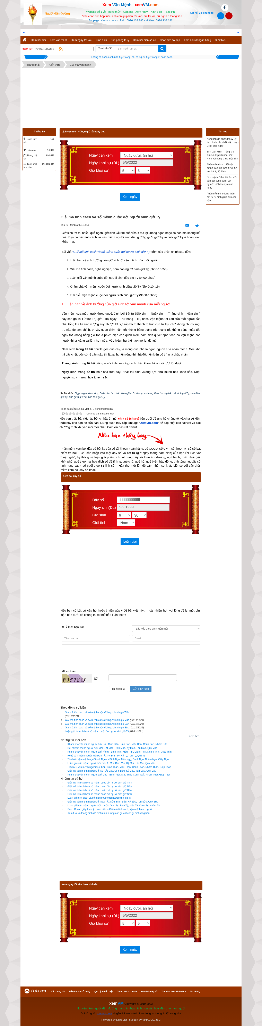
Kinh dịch (101, 40)
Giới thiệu (220, 40)
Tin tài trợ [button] (195, 991)
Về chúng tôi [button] (58, 991)
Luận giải (130, 541)
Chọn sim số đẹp (170, 40)
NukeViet (121, 1019)
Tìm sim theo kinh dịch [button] (173, 991)
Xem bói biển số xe (144, 40)
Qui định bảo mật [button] (103, 991)
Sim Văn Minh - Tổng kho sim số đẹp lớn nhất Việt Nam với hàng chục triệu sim (222, 155)
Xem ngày (130, 197)
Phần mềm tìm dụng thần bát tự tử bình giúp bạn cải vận (221, 197)
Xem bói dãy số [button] (149, 991)
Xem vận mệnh (59, 40)
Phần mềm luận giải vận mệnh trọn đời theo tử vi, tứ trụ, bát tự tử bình (222, 168)
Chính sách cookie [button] (127, 991)
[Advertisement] (131, 99)
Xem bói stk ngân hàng (197, 40)
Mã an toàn (69, 671)
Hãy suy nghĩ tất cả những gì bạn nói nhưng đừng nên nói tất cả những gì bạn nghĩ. (132, 57)
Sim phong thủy (120, 40)
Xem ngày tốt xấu (81, 40)
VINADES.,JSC (151, 1019)
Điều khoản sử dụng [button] (79, 991)
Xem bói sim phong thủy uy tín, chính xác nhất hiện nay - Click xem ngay (222, 142)
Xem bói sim (38, 40)
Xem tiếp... (195, 736)
